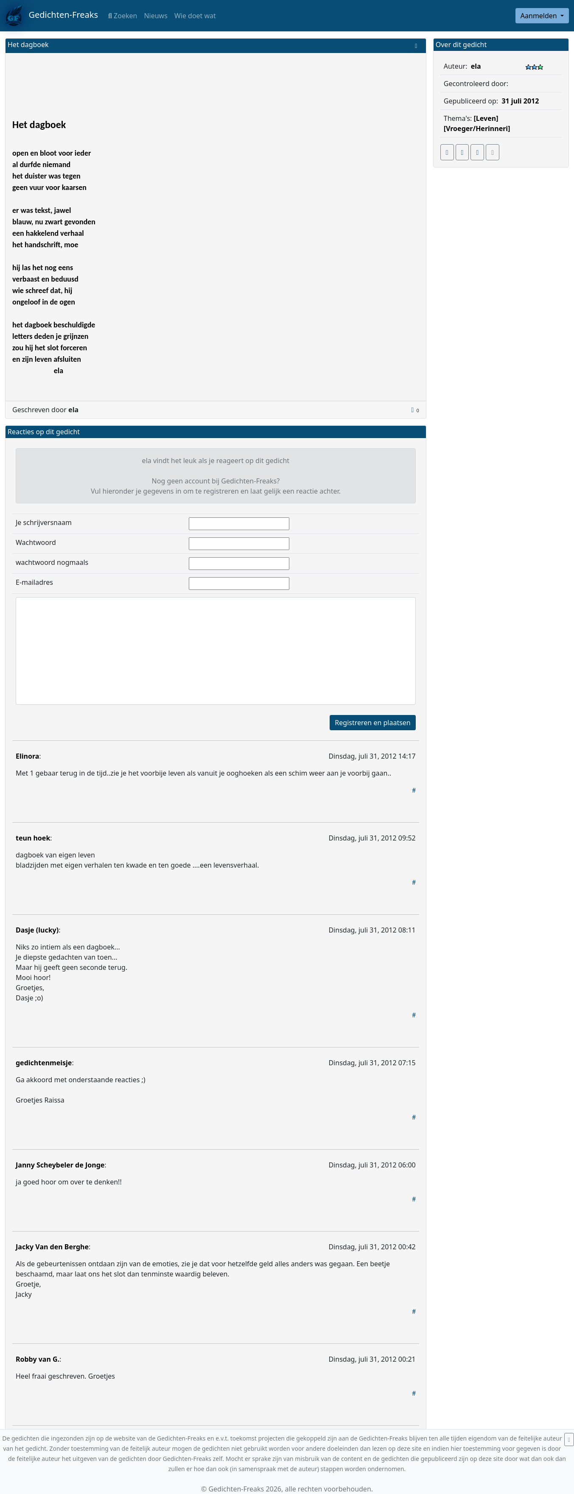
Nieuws (155, 15)
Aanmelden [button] (540, 15)
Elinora (27, 756)
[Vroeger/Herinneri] (477, 128)
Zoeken (122, 15)
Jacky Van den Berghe (52, 1246)
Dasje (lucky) (37, 930)
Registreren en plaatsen (372, 722)
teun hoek (33, 838)
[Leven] (486, 118)
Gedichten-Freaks (51, 16)
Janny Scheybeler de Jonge (60, 1165)
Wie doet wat (195, 15)
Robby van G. (37, 1359)
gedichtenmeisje (44, 1062)
